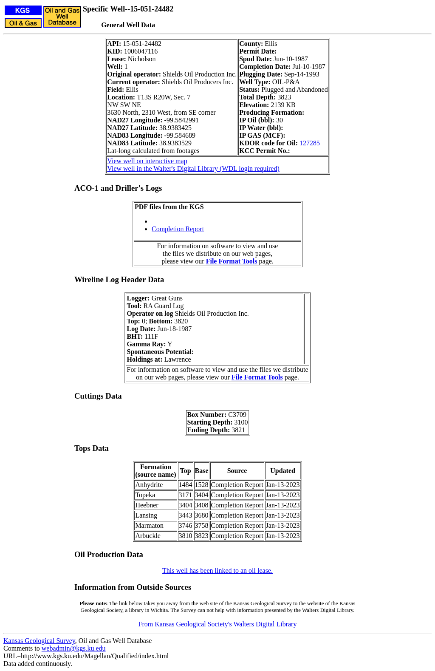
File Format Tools (231, 261)
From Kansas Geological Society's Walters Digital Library (217, 624)
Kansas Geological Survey (39, 640)
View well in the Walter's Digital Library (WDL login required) (193, 168)
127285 (309, 143)
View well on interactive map (147, 160)
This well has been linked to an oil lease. (217, 570)
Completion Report (178, 228)
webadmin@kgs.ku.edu (74, 648)
